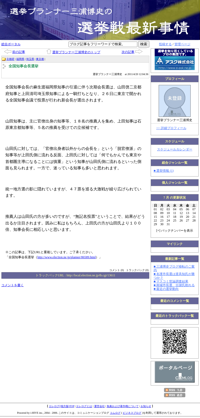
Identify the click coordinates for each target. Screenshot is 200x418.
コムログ (115, 412)
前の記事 (18, 52)
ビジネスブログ (132, 412)
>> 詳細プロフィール (171, 128)
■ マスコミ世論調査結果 (171, 281)
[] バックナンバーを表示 (174, 230)
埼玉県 (30, 59)
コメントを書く (12, 285)
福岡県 (20, 59)
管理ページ (182, 44)
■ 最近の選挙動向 (166, 289)
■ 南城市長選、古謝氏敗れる (174, 285)
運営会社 (99, 406)
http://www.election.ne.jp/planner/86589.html (66, 257)
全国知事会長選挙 (23, 66)
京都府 (10, 59)
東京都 (40, 59)
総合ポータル (11, 44)
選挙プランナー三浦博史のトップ (76, 52)
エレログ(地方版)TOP (61, 406)
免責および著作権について (123, 406)
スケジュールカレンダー (174, 149)
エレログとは (84, 406)
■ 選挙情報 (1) (164, 171)
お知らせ (146, 406)
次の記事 (128, 52)
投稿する (165, 44)
